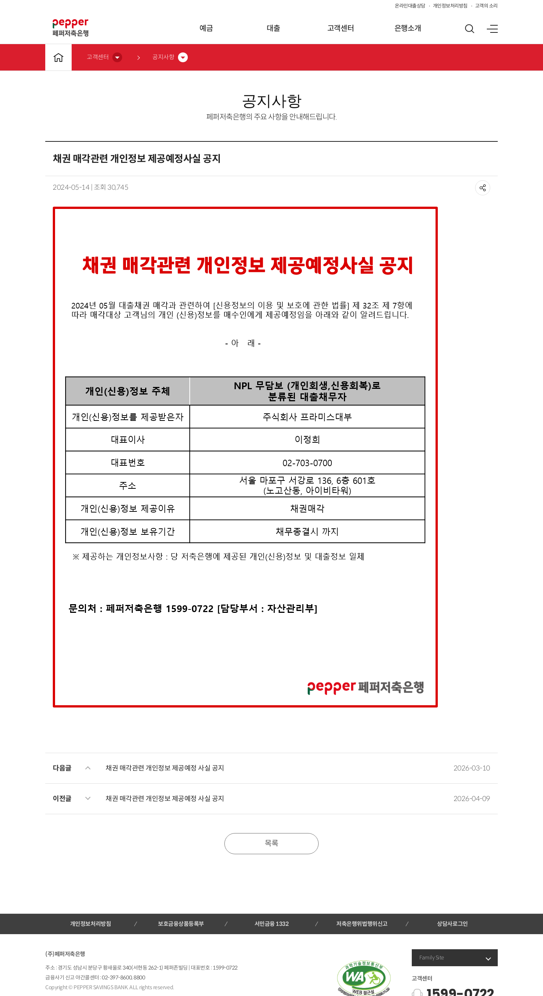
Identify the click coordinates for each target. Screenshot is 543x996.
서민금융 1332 (272, 923)
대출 (273, 28)
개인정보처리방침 (450, 6)
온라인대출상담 (410, 6)
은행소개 (407, 28)
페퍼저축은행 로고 (70, 27)
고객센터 (340, 28)
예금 (206, 28)
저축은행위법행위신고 (361, 923)
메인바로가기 (58, 57)
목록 (271, 843)
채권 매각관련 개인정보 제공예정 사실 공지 (165, 768)
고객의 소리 (486, 6)
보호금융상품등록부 (181, 923)
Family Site (431, 957)
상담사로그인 (452, 923)
